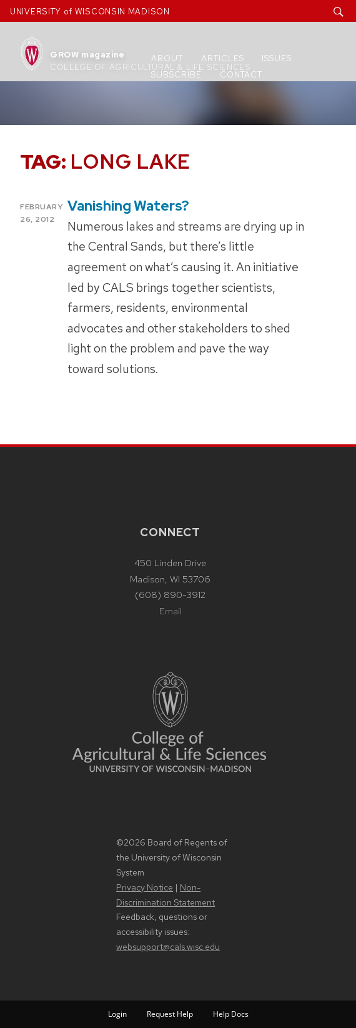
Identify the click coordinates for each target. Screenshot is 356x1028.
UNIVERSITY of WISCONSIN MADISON (90, 11)
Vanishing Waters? (128, 206)
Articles (222, 58)
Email (170, 611)
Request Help (170, 1014)
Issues (277, 58)
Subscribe (176, 74)
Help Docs (231, 1014)
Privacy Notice (144, 887)
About (167, 58)
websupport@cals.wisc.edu (168, 946)
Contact (241, 74)
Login (117, 1014)
